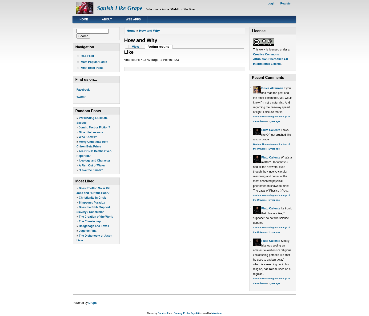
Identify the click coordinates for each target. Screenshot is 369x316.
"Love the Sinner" (91, 170)
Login (271, 3)
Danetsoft (163, 313)
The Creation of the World (96, 216)
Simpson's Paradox (92, 202)
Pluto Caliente (270, 130)
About (107, 19)
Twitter (80, 97)
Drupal (92, 302)
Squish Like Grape (119, 8)
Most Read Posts (92, 67)
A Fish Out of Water (92, 165)
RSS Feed (87, 56)
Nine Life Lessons (91, 132)
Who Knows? (88, 137)
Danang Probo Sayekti (186, 313)
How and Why (149, 30)
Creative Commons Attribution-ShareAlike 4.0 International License (270, 59)
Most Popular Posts (94, 62)
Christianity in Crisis (92, 197)
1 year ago (274, 121)
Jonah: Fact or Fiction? (94, 127)
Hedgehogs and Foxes (94, 226)
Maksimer (217, 313)
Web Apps (133, 19)
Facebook (83, 89)
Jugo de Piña (87, 230)
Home (84, 19)
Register (286, 3)
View (135, 46)
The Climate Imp (90, 221)
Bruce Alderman (272, 88)
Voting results (160, 46)
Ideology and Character (94, 160)
